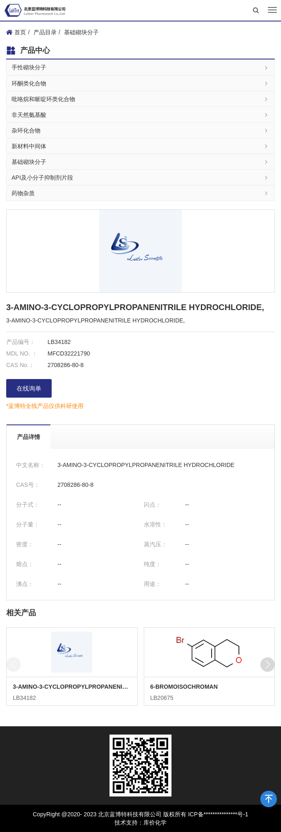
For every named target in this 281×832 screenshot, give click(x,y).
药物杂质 (140, 193)
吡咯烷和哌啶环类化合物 (140, 99)
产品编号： (20, 342)
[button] (267, 664)
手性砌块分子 (140, 67)
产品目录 (45, 32)
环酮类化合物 (140, 83)
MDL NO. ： (22, 353)
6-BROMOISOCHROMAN (184, 686)
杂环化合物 (140, 130)
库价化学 (155, 822)
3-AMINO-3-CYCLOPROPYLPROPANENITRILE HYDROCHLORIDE (72, 686)
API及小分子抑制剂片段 (140, 177)
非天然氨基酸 (140, 114)
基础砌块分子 (81, 32)
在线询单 (29, 388)
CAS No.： (20, 365)
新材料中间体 (140, 146)
